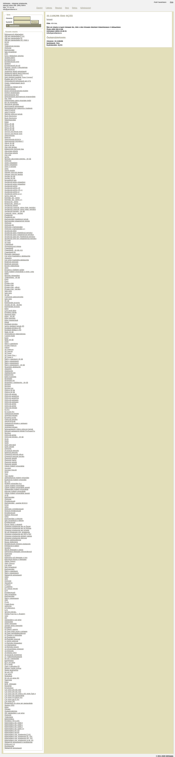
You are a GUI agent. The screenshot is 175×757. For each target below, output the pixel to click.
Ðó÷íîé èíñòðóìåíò (11, 102)
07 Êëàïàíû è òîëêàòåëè (13, 635)
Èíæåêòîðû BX (10, 217)
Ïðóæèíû (8, 64)
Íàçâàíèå (9, 22)
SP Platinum (9, 349)
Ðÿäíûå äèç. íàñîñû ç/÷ (13, 204)
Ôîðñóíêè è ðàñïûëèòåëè (14, 227)
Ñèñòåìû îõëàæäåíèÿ (12, 276)
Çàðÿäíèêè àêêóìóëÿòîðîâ (14, 297)
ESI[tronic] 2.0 (10, 744)
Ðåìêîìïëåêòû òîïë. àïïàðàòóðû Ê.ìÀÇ (18, 734)
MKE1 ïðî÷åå (9, 124)
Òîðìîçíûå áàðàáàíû (11, 400)
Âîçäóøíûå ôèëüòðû (12, 451)
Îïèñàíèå (49, 19)
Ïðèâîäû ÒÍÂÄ (9, 705)
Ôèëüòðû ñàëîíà (10, 460)
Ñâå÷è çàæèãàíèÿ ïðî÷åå (14, 359)
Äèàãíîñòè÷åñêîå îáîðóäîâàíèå (15, 71)
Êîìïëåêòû (8, 627)
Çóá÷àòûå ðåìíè (10, 311)
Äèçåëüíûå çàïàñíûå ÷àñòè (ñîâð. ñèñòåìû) (20, 207)
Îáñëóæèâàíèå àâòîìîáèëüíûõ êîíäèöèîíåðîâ (20, 97)
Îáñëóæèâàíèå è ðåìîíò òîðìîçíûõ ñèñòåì (19, 429)
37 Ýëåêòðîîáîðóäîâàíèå (13, 657)
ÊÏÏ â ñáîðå (9, 664)
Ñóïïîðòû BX (9, 388)
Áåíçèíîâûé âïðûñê (11, 151)
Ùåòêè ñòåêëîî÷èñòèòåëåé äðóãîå (17, 487)
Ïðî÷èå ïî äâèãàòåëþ (12, 659)
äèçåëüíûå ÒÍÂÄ (11, 231)
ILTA (6, 610)
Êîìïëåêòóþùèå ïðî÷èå (12, 66)
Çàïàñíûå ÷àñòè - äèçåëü (14, 213)
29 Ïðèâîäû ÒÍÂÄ (11, 653)
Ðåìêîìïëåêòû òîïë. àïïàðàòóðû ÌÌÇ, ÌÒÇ (18, 736)
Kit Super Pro (9, 412)
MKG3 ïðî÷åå (9, 128)
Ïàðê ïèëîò (8, 291)
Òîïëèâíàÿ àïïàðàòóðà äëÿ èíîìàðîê (17, 530)
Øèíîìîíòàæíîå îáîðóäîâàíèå (14, 106)
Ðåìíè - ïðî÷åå (9, 316)
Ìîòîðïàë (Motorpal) (11, 515)
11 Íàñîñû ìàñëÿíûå (11, 641)
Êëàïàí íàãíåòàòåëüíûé (13, 540)
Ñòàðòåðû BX (10, 380)
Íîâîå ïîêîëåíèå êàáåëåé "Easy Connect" (19, 77)
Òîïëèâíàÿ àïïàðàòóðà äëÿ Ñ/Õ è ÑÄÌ (18, 534)
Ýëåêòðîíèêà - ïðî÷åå (12, 277)
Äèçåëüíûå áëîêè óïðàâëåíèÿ (15, 182)
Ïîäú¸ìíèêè (8, 98)
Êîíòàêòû (58, 8)
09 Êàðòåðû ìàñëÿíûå (12, 639)
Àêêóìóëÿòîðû (10, 135)
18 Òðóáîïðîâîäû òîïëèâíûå (14, 649)
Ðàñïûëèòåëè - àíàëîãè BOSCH (16, 503)
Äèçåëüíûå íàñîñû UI (12, 192)
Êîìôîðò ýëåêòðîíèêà (12, 266)
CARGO (8, 585)
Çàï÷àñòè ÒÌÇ (10, 701)
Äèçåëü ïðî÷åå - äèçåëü (13, 305)
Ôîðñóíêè (8, 48)
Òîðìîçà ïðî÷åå (10, 390)
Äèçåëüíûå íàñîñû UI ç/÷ (13, 194)
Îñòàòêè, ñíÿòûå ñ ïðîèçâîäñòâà (16, 67)
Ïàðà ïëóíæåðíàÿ (10, 594)
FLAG (7, 602)
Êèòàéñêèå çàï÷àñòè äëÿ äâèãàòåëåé (19, 703)
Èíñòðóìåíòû (9, 688)
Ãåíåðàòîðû (9, 371)
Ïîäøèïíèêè (8, 554)
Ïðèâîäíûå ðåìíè (10, 314)
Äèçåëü (7, 85)
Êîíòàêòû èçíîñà (10, 417)
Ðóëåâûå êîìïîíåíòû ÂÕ (13, 328)
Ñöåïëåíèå (8, 676)
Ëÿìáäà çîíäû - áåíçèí (12, 287)
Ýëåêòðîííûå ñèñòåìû (12, 46)
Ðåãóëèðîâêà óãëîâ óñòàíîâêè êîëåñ (18, 101)
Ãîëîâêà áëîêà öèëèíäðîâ (13, 626)
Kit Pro (7, 410)
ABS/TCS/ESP (10, 110)
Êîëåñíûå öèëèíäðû (11, 262)
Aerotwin (8, 468)
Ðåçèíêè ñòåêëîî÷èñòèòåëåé (15, 491)
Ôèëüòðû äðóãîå (11, 458)
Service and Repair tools (13, 132)
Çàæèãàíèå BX (10, 252)
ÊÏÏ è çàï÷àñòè (10, 662)
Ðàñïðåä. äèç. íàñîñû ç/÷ (13, 200)
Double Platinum (11, 345)
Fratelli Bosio (9, 604)
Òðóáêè (8, 709)
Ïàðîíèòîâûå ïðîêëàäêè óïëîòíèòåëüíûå (18, 552)
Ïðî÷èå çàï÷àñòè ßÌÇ (12, 678)
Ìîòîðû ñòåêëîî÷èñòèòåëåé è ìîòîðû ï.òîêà (19, 272)
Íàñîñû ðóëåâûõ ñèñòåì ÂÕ (14, 326)
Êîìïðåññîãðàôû (10, 89)
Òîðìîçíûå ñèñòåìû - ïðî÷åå (14, 437)
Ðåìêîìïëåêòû (9, 719)
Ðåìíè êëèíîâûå (10, 318)
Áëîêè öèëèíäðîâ (11, 624)
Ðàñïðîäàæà (9, 661)
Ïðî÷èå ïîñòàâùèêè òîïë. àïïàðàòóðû (17, 532)
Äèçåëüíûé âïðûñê (11, 205)
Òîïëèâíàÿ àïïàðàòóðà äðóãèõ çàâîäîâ (18, 536)
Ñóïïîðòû (8, 384)
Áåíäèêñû (8, 258)
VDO (6, 616)
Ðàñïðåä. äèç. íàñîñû (12, 198)
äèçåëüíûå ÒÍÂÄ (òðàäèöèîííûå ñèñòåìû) (19, 235)
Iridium (7, 347)
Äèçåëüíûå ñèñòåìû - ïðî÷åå (15, 211)
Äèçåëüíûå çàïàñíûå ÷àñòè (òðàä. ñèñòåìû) (20, 209)
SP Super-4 (9, 357)
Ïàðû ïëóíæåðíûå (10, 52)
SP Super (8, 353)
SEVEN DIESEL (10, 612)
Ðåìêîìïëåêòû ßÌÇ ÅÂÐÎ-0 (14, 723)
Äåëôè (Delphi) (10, 561)
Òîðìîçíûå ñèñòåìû (11, 419)
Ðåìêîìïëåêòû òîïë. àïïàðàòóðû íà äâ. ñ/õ (19, 740)
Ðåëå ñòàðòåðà (10, 377)
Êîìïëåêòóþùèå (10, 60)
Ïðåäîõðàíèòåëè (10, 120)
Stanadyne (8, 583)
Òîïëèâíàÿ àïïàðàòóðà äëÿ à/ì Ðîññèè (18, 528)
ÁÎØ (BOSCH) (10, 69)
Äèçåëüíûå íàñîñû (11, 186)
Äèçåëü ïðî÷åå (10, 176)
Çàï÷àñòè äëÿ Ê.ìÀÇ (12, 699)
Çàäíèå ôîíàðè (10, 336)
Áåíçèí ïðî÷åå (9, 143)
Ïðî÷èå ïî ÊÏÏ (9, 672)
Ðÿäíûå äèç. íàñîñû (11, 202)
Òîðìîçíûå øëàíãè (11, 394)
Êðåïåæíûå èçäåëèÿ (12, 546)
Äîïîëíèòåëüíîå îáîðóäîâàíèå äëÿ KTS (18, 81)
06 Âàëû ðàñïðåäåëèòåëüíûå (15, 633)
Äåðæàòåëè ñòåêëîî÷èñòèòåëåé (16, 489)
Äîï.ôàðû (8, 240)
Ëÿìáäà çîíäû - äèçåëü (13, 289)
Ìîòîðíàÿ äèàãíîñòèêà (12, 93)
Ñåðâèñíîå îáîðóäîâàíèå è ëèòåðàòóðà (18, 742)
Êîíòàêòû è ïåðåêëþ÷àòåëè (14, 270)
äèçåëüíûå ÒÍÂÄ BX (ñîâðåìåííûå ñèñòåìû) (20, 237)
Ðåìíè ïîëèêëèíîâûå (11, 320)
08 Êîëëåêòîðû (10, 637)
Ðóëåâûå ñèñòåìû (11, 324)
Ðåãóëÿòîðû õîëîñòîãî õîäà (14, 149)
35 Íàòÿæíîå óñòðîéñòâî (13, 655)
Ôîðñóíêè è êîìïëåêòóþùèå (14, 509)
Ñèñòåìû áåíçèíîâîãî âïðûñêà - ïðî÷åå (18, 159)
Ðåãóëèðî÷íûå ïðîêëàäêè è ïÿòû (16, 558)
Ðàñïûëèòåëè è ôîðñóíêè (14, 519)
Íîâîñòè (74, 8)
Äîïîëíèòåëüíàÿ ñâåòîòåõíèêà (15, 334)
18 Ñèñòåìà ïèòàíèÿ (12, 647)
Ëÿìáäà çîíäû (9, 283)
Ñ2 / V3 (7, 482)
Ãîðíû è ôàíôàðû (10, 167)
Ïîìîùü (67, 8)
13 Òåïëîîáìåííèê (10, 645)
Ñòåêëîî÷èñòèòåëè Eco (13, 484)
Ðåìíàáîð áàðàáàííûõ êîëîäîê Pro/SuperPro (20, 431)
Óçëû (7, 439)
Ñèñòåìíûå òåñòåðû (12, 104)
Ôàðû (7, 342)
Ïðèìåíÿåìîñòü (14, 25)
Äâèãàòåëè (9, 622)
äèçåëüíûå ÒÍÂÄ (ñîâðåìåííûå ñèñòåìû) (19, 233)
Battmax (8, 137)
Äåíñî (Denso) (10, 563)
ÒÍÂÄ (7, 44)
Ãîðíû (6, 169)
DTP (6, 590)
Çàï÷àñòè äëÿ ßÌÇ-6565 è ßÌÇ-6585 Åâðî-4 (20, 694)
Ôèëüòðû (8, 449)
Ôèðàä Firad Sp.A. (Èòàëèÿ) (15, 614)
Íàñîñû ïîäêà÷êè (10, 196)
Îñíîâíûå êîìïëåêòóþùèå (13, 511)
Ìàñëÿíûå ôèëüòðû (11, 452)
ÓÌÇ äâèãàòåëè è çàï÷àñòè (15, 713)
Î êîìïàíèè (49, 8)
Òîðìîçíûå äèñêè (10, 404)
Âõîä (171, 2)
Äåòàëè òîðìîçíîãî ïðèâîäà (14, 172)
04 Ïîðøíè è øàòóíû (11, 629)
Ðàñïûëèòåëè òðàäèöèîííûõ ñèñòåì (17, 221)
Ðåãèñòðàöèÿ (86, 8)
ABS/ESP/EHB (10, 421)
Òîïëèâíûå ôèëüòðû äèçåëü (14, 456)
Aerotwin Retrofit (11, 470)
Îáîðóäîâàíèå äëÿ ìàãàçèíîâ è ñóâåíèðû (18, 108)
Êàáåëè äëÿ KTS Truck (13, 79)
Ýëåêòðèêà (9, 717)
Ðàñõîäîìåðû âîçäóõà (12, 303)
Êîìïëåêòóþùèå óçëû (12, 62)
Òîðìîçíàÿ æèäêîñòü (12, 396)
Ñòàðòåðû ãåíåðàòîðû (13, 367)
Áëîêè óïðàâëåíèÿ (11, 163)
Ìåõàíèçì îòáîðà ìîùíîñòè (13, 668)
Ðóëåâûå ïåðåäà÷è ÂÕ (13, 330)
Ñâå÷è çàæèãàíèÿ (11, 344)
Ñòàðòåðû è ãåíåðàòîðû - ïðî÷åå (16, 383)
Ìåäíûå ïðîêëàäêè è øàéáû (14, 550)
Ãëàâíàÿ (40, 8)
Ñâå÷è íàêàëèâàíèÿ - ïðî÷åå (15, 365)
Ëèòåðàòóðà (9, 746)
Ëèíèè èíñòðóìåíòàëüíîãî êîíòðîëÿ (16, 91)
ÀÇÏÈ (6, 495)
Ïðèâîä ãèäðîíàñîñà (11, 670)
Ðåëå (7, 122)
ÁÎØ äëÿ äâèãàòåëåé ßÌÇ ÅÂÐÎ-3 (17, 40)
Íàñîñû (7, 157)
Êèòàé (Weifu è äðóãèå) (13, 524)
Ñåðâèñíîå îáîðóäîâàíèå (13, 575)
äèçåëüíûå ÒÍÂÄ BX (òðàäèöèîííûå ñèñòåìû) (20, 239)
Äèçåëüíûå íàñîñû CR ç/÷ (14, 190)
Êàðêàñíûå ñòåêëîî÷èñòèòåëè (15, 480)
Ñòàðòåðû (8, 379)
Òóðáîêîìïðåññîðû (11, 711)
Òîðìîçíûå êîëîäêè (11, 408)
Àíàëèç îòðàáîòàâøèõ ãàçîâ (15, 83)
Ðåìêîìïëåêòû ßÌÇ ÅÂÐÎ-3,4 (14, 729)
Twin (6, 474)
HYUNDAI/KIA (10, 608)
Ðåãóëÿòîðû (9, 375)
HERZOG (8, 606)
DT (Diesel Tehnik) (11, 589)
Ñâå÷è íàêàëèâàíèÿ (12, 361)
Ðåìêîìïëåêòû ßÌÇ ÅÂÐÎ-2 (14, 727)
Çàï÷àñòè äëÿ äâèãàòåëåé (14, 696)
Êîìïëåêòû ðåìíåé (11, 312)
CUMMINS (8, 587)
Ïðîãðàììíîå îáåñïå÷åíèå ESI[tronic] (17, 73)
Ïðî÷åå (7, 295)
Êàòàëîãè (8, 686)
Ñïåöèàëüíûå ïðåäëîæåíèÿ (14, 34)
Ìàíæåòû (8, 548)
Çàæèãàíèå (9, 244)
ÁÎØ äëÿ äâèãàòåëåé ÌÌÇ (14, 38)
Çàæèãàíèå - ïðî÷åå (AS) (14, 250)
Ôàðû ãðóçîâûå (10, 445)
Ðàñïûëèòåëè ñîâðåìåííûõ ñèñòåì (16, 219)
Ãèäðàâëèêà (9, 425)
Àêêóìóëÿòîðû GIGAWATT (14, 141)
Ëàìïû (6, 279)
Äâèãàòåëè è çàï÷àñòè (13, 620)
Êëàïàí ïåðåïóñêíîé (11, 542)
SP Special (9, 351)
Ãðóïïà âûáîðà (10, 170)
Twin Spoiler (9, 476)
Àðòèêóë (9, 18)
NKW (6, 472)
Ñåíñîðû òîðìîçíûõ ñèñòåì (13, 114)
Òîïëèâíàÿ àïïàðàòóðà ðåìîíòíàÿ (16, 538)
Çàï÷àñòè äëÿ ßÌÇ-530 (13, 692)
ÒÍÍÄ (6, 54)
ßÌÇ (6, 618)
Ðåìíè (7, 309)
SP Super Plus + (11, 355)
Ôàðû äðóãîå (9, 447)
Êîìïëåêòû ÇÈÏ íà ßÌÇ (12, 721)
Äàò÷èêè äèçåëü (11, 147)
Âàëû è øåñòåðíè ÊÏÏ (12, 666)
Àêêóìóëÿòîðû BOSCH (13, 139)
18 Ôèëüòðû (9, 651)
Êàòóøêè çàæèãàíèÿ (12, 254)
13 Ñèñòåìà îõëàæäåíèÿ (13, 643)
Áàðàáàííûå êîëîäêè (12, 414)
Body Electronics (11, 116)
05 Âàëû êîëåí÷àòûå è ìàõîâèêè (16, 631)
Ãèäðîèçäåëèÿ (10, 58)
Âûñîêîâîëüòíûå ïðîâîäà (13, 246)
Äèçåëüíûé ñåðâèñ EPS (13, 87)
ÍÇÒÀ (7, 505)
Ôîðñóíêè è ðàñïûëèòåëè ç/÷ (15, 229)
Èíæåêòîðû (9, 215)
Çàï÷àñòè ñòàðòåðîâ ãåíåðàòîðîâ (17, 260)
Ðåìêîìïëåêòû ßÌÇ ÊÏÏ (12, 731)
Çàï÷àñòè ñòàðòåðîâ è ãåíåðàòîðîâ (17, 256)
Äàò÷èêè (8, 155)
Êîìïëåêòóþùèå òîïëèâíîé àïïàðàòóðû (18, 544)
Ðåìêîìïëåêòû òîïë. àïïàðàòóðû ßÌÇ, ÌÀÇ (19, 738)
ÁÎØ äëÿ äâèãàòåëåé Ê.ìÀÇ (15, 36)
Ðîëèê (7, 322)
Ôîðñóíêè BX (9, 225)
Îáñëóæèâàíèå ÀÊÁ (12, 95)
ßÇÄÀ (7, 42)
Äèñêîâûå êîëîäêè (11, 415)
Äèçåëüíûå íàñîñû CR (12, 188)
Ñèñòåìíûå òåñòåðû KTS (14, 75)
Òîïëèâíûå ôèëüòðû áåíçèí (14, 454)
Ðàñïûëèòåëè (9, 50)
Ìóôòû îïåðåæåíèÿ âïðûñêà (14, 56)
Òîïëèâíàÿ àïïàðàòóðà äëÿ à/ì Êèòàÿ (18, 526)
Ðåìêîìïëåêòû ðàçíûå (12, 732)
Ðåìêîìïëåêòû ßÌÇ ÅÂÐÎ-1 (14, 725)
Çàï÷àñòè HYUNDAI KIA (14, 697)
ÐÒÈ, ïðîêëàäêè (10, 684)
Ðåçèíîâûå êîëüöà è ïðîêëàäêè (15, 559)
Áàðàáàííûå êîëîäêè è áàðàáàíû (16, 423)
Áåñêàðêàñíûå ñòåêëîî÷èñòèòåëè (17, 478)
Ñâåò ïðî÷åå (9, 332)
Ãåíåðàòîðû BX (10, 373)
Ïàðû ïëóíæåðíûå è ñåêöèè (14, 521)
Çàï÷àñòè (8, 565)
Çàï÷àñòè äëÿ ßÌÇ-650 (13, 690)
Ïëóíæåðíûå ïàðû (10, 180)
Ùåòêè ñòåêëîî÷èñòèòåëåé (14, 466)
